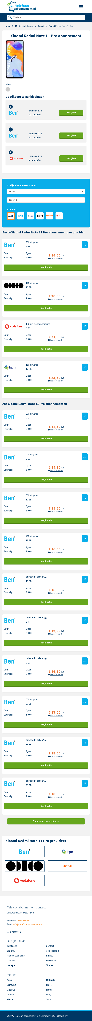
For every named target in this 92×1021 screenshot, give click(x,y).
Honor (49, 989)
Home (8, 26)
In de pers (12, 965)
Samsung (11, 984)
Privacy (49, 955)
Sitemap (50, 965)
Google (10, 994)
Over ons (11, 960)
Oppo (48, 999)
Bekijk (71, 112)
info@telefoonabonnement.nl (27, 924)
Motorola (50, 979)
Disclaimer (51, 960)
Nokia (49, 984)
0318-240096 (23, 920)
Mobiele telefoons (24, 26)
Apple (9, 979)
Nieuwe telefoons (16, 955)
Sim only (11, 950)
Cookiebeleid (52, 950)
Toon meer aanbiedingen (46, 821)
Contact (50, 945)
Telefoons (12, 945)
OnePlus (11, 989)
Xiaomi (41, 26)
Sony (48, 994)
